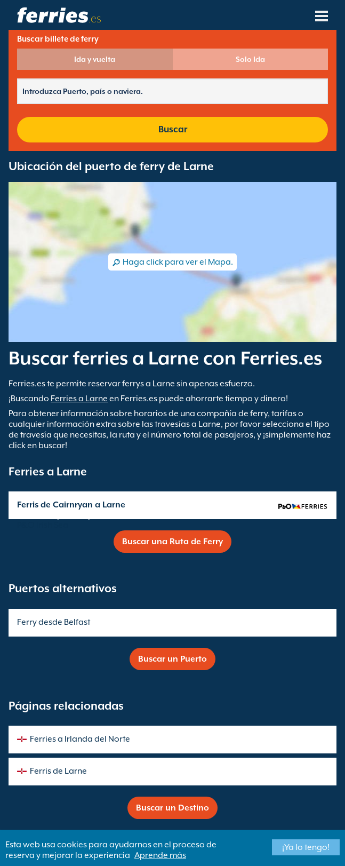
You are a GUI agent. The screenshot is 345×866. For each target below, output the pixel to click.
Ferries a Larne (79, 398)
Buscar (172, 129)
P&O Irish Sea (42, 525)
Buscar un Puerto (172, 659)
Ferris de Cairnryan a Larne (71, 505)
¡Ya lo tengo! (306, 847)
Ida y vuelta (94, 59)
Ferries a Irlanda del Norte (80, 739)
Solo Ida (250, 59)
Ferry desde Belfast (53, 622)
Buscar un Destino (172, 808)
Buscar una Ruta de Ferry (172, 541)
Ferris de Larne (58, 771)
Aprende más (160, 855)
